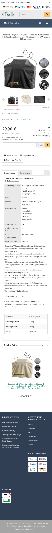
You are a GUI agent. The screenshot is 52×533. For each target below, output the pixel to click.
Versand (17, 133)
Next (47, 345)
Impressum (31, 429)
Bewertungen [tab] (25, 173)
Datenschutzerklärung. (23, 529)
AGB (30, 433)
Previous (42, 345)
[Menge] (19, 144)
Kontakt (31, 425)
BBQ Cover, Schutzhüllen (20, 119)
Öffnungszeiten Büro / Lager (11, 435)
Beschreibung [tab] (9, 173)
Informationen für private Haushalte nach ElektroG (10, 446)
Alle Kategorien (11, 23)
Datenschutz (32, 437)
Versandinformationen (9, 426)
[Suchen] (31, 14)
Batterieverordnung (8, 431)
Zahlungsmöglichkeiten (10, 422)
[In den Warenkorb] (47, 144)
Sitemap (31, 445)
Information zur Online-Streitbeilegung (10, 440)
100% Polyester (34, 316)
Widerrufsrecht (33, 441)
